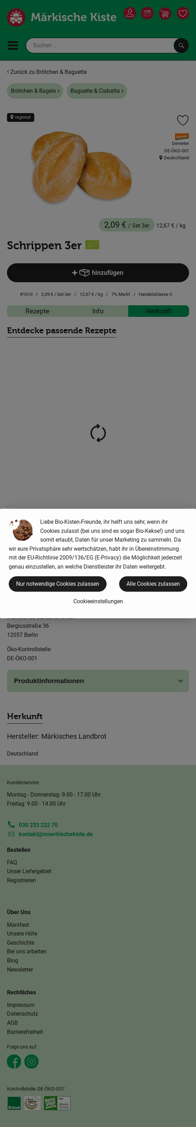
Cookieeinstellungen (98, 601)
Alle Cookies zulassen (153, 583)
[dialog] (98, 563)
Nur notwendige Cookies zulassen (57, 583)
